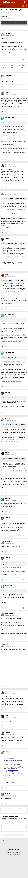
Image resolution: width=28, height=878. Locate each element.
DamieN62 (8, 165)
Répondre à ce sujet (14, 22)
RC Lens (12, 18)
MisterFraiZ (8, 541)
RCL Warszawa (9, 117)
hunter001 (8, 75)
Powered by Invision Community (14, 875)
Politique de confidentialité (13, 872)
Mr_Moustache (9, 613)
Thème (16, 870)
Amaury (7, 274)
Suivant (22, 27)
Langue (10, 870)
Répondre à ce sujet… (9, 848)
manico (7, 238)
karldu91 (7, 815)
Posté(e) (10, 35)
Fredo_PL (8, 498)
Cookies (18, 874)
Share (7, 856)
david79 (7, 92)
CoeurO (5, 16)
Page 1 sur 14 (15, 27)
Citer (6, 59)
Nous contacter (11, 874)
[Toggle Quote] (3, 123)
